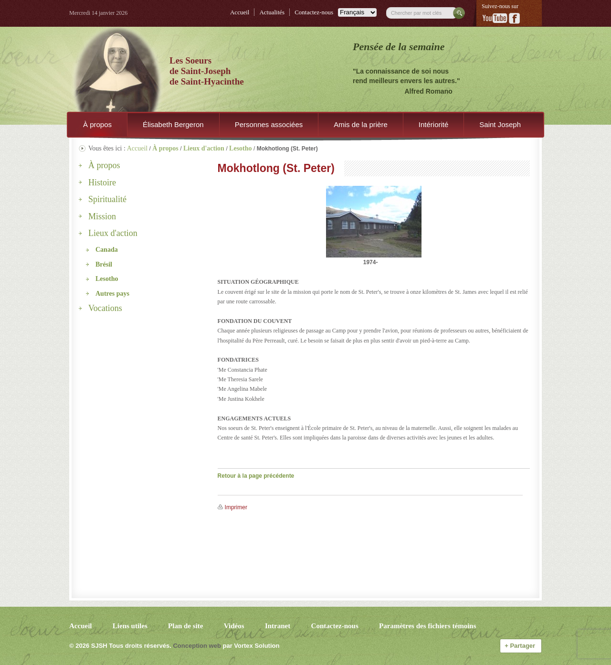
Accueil (239, 12)
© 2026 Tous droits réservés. (120, 645)
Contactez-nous (314, 12)
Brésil (103, 264)
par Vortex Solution (250, 645)
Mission (102, 216)
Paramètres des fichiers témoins (427, 626)
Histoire (102, 182)
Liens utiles (130, 626)
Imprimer (236, 507)
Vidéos (234, 626)
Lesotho (106, 278)
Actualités (271, 12)
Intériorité (434, 124)
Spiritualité (107, 199)
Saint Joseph (500, 124)
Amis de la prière (361, 124)
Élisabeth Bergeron (173, 124)
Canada (106, 249)
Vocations (105, 308)
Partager (521, 645)
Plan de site (185, 626)
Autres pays (112, 293)
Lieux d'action (112, 233)
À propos (97, 124)
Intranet (277, 626)
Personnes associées (269, 124)
